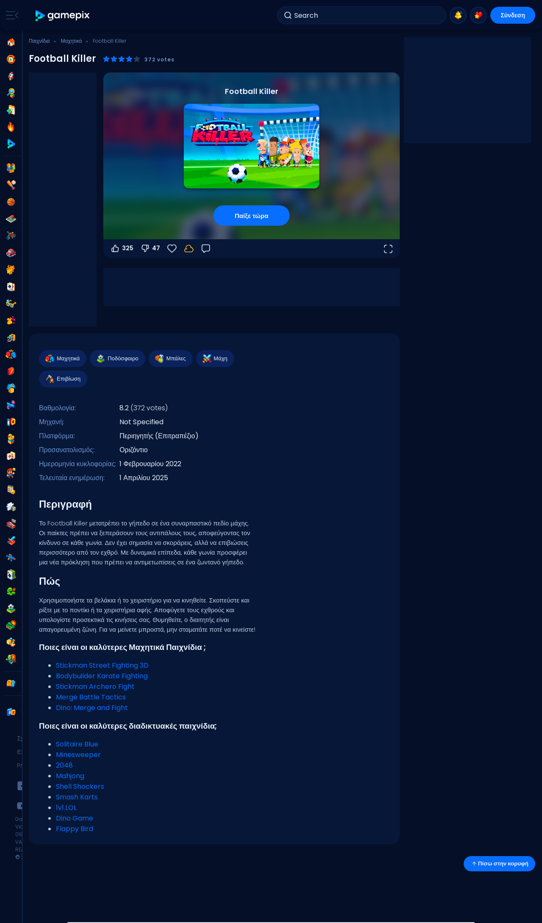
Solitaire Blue (77, 744)
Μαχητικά (71, 40)
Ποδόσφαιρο (117, 359)
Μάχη (214, 359)
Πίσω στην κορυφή (499, 863)
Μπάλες (170, 359)
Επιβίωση (62, 379)
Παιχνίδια (39, 40)
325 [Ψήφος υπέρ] (121, 248)
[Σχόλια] (206, 248)
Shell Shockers (80, 786)
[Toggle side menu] (10, 15)
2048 (64, 765)
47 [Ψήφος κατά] (150, 248)
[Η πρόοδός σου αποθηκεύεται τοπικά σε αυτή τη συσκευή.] (189, 248)
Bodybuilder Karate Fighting (102, 676)
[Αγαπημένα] (172, 248)
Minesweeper (78, 755)
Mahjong (70, 776)
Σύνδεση (513, 15)
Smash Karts (77, 797)
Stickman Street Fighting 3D (102, 665)
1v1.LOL (66, 807)
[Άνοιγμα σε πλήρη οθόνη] (388, 248)
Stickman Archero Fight (95, 686)
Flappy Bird (74, 829)
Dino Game (74, 818)
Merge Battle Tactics (91, 697)
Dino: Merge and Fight (92, 708)
